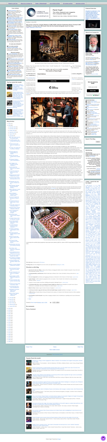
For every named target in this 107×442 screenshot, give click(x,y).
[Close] (71, 67)
